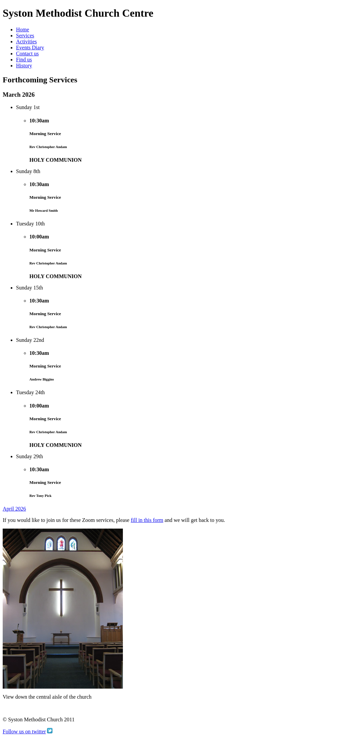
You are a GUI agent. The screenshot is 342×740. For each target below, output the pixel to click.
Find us (24, 59)
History (24, 65)
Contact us (27, 53)
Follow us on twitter (24, 731)
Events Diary (30, 47)
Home (22, 29)
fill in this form (147, 520)
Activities (26, 41)
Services (25, 35)
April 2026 (14, 509)
